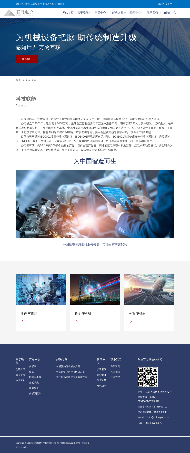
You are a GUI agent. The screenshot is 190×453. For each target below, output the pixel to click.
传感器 (32, 366)
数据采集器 (35, 377)
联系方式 (115, 377)
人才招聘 (115, 371)
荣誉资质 (20, 374)
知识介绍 (101, 380)
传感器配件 (35, 393)
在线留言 (115, 366)
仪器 (31, 371)
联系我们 (154, 13)
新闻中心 (136, 13)
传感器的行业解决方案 (68, 366)
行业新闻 (101, 374)
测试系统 (34, 382)
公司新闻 (101, 369)
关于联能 (84, 13)
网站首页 (68, 12)
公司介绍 (20, 369)
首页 (18, 80)
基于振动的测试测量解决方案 (71, 377)
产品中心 (101, 13)
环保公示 (101, 385)
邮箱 (167, 12)
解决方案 (119, 13)
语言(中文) (165, 4)
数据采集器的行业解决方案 (70, 371)
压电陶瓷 (34, 388)
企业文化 (20, 380)
